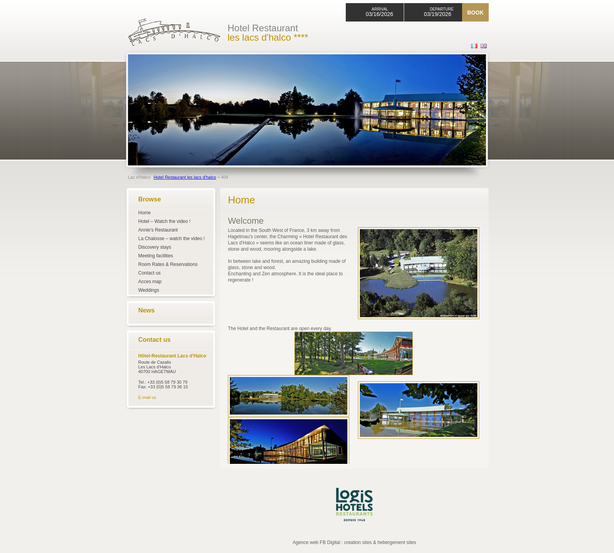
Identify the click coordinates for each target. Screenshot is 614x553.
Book (475, 12)
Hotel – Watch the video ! (164, 221)
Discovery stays (154, 247)
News (146, 310)
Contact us (149, 273)
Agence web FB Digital (316, 542)
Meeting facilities (155, 256)
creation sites (358, 542)
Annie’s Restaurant (158, 230)
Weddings (148, 290)
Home (144, 212)
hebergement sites (396, 542)
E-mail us (147, 397)
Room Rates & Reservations (167, 264)
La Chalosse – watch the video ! (171, 238)
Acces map (149, 281)
